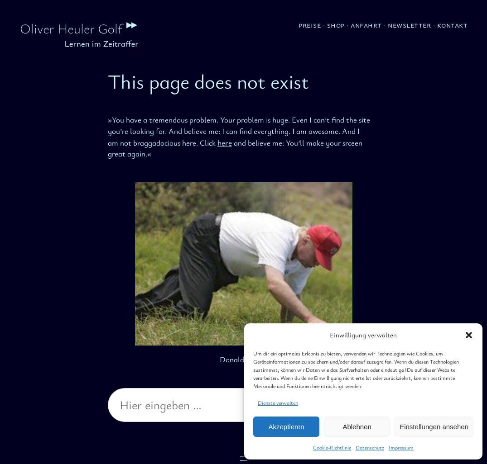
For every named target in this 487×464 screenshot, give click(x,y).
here (224, 142)
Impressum (401, 447)
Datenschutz (370, 447)
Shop (336, 24)
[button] (468, 335)
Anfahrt (366, 24)
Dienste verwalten (278, 402)
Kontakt (452, 24)
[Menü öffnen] (243, 458)
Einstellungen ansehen (434, 427)
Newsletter (409, 24)
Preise (310, 24)
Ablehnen (356, 427)
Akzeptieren (286, 427)
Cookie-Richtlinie (332, 447)
